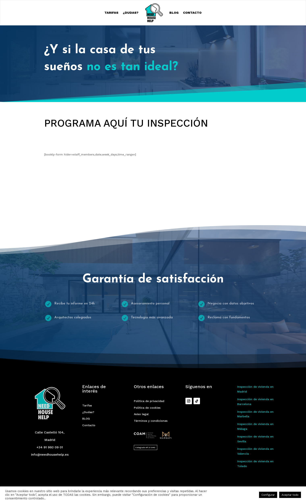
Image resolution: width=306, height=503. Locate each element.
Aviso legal (141, 414)
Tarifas (111, 13)
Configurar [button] (268, 494)
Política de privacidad (149, 401)
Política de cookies (147, 407)
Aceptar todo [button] (290, 494)
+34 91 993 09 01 (49, 447)
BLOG (174, 13)
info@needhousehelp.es (50, 454)
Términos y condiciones (151, 420)
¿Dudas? (130, 13)
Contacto (192, 13)
